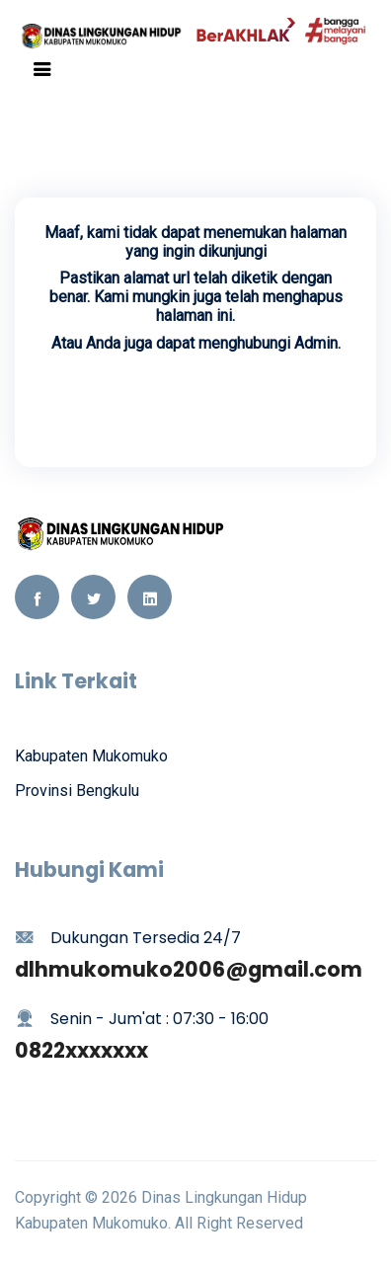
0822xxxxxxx (81, 1050)
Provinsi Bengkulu (77, 790)
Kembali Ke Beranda (195, 399)
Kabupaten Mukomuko (91, 756)
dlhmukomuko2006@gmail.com (188, 969)
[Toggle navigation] (42, 69)
